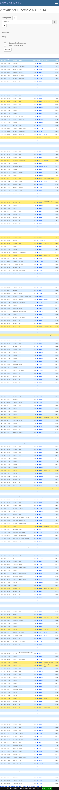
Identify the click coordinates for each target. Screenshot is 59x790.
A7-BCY (40, 391)
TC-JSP (40, 544)
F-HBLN (40, 264)
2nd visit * (46, 160)
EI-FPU (40, 426)
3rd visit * (46, 166)
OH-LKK (40, 558)
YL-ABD (40, 420)
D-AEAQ (41, 75)
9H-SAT (40, 279)
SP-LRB (40, 148)
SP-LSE (40, 246)
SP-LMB (40, 323)
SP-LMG (41, 107)
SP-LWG (41, 90)
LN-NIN (40, 443)
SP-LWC (41, 352)
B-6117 (40, 116)
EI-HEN (40, 181)
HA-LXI (40, 258)
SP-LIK (40, 104)
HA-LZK (40, 226)
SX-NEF (40, 535)
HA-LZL (40, 125)
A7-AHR (40, 131)
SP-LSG (40, 382)
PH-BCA (40, 514)
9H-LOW (41, 166)
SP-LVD (40, 137)
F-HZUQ (40, 497)
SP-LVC (40, 196)
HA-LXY (40, 276)
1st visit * (46, 134)
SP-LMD (40, 175)
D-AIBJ (40, 555)
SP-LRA (40, 361)
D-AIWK (40, 187)
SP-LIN (40, 193)
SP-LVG (40, 408)
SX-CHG (41, 517)
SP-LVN (40, 393)
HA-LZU (40, 293)
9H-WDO (41, 308)
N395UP (40, 78)
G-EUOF (41, 532)
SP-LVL (40, 63)
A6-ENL (40, 332)
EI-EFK (40, 635)
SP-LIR (40, 232)
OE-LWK (41, 567)
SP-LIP (40, 214)
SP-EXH (40, 299)
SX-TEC (40, 547)
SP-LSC (40, 526)
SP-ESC (40, 92)
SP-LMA (40, 229)
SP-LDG (40, 113)
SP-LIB (40, 98)
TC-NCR (41, 311)
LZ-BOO (40, 119)
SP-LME (40, 151)
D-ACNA (41, 143)
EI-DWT (40, 190)
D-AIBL (40, 508)
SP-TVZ (40, 290)
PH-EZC (40, 573)
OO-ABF (41, 370)
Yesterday (5, 32)
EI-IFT (40, 614)
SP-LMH (40, 146)
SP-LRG (40, 441)
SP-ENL (40, 552)
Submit (7, 50)
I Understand (46, 788)
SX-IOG (40, 538)
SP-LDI (40, 208)
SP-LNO (40, 205)
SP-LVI (40, 249)
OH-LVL (40, 140)
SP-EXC (40, 172)
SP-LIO (40, 326)
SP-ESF (40, 72)
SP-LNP (40, 157)
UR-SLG (40, 160)
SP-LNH (40, 95)
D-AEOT (40, 632)
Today (4, 37)
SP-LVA (40, 84)
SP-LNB (40, 101)
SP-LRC (40, 81)
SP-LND (40, 163)
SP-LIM (40, 237)
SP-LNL (40, 217)
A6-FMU (40, 620)
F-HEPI (40, 576)
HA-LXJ (40, 287)
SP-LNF (40, 335)
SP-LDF (40, 223)
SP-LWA (40, 429)
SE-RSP (40, 211)
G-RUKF (41, 240)
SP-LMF (40, 355)
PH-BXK (40, 284)
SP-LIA (40, 234)
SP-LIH (40, 505)
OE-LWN (41, 128)
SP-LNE (40, 220)
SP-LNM (40, 358)
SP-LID (40, 267)
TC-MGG (41, 296)
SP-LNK (40, 110)
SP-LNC (40, 202)
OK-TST (40, 66)
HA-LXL (40, 69)
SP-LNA (40, 243)
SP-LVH (40, 87)
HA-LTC (40, 402)
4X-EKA (40, 178)
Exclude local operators (17, 43)
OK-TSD (40, 317)
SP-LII (40, 154)
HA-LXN (40, 385)
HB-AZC (40, 579)
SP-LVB (40, 373)
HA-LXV (40, 485)
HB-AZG (40, 184)
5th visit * (46, 240)
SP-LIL (40, 199)
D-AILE (40, 396)
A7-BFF (40, 388)
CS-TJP (40, 302)
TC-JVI (40, 252)
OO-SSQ (41, 523)
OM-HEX (41, 261)
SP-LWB (40, 122)
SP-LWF (40, 320)
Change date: (7, 18)
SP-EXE (40, 432)
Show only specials (16, 46)
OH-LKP (40, 329)
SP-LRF (40, 376)
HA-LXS (40, 364)
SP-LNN (40, 169)
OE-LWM (41, 438)
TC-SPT (40, 134)
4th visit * (46, 632)
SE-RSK (40, 550)
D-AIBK (40, 346)
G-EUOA (41, 270)
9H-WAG (41, 435)
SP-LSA (40, 405)
